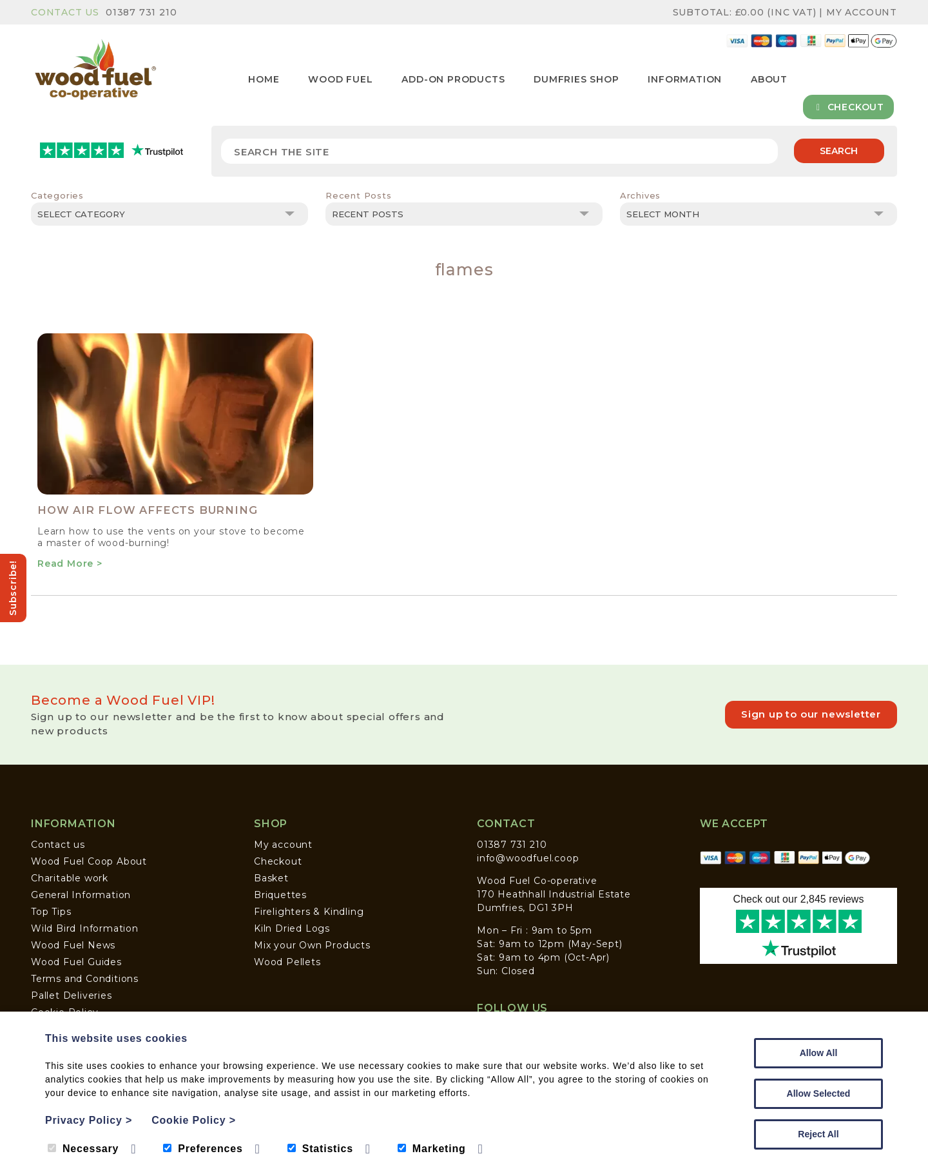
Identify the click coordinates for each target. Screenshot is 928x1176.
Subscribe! (13, 588)
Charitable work (69, 878)
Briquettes (280, 895)
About (769, 79)
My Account (861, 12)
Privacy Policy (88, 1120)
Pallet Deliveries (71, 995)
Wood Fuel (340, 79)
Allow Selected (819, 1093)
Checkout (848, 107)
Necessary (83, 1148)
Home (263, 79)
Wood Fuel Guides (76, 962)
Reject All (818, 1134)
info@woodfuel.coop (528, 858)
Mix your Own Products (312, 945)
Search (839, 151)
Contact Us (65, 12)
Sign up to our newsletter (811, 714)
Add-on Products (453, 79)
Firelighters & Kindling (308, 911)
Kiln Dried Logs (292, 928)
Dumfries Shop (576, 79)
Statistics (320, 1148)
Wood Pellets (287, 962)
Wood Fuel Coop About (89, 861)
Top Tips (51, 911)
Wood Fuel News (73, 945)
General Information (81, 895)
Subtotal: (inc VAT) (746, 12)
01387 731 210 (141, 12)
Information (685, 79)
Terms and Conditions (85, 979)
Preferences (202, 1148)
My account (283, 844)
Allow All (819, 1053)
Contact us (58, 844)
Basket (271, 878)
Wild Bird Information (85, 928)
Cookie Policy (193, 1120)
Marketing (432, 1148)
